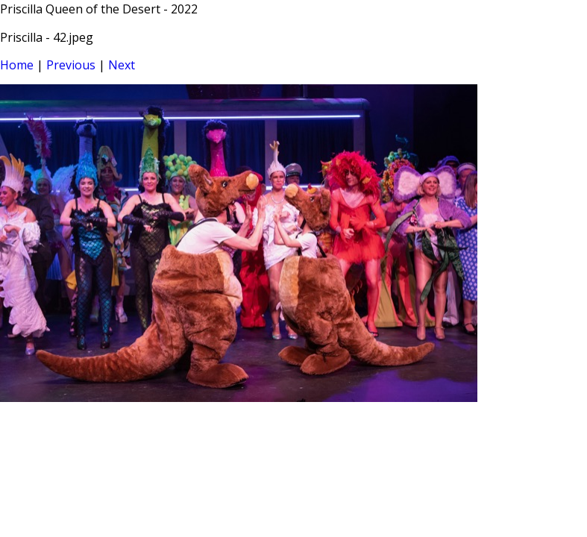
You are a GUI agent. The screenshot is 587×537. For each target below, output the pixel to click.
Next (121, 65)
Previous (70, 65)
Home (17, 65)
